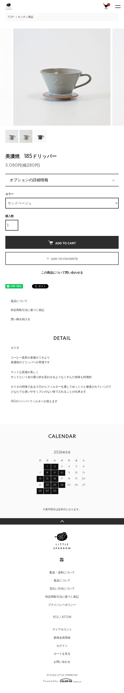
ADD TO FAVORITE (62, 259)
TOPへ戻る (62, 521)
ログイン (62, 645)
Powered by (62, 680)
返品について (19, 301)
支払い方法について (62, 588)
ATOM (66, 617)
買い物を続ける (20, 319)
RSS (56, 617)
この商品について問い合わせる (62, 272)
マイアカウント (62, 629)
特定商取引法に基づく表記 (27, 310)
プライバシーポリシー (62, 604)
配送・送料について (62, 572)
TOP (11, 17)
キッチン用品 (25, 17)
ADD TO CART (62, 242)
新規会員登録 (62, 637)
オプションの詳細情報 (29, 180)
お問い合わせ (62, 661)
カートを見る (62, 653)
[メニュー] (117, 6)
